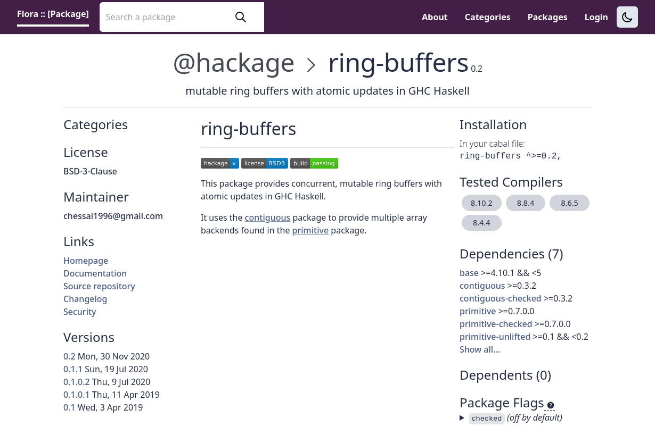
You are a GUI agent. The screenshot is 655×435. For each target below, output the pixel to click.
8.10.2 (482, 203)
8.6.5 (569, 203)
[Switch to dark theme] (627, 17)
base (469, 273)
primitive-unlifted (495, 336)
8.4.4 (481, 223)
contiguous (482, 285)
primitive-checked (496, 324)
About (435, 17)
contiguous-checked (501, 298)
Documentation (95, 273)
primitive (478, 311)
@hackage (233, 62)
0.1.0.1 (76, 394)
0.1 (69, 407)
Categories (488, 17)
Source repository (99, 286)
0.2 (69, 356)
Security (79, 311)
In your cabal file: (492, 143)
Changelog (85, 299)
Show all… (480, 349)
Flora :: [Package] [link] (53, 14)
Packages (548, 17)
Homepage (85, 260)
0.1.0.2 (76, 382)
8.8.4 (525, 203)
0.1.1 (73, 369)
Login (596, 17)
